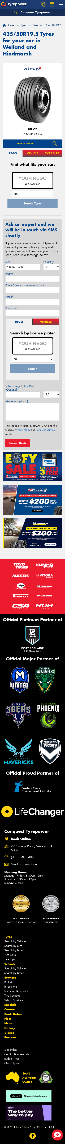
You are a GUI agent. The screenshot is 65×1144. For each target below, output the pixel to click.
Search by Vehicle (15, 941)
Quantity (48, 262)
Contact (9, 1009)
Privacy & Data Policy (24, 1127)
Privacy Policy (22, 430)
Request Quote (18, 443)
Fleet (7, 1019)
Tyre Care (10, 955)
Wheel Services (13, 1000)
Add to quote (25, 143)
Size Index (10, 1050)
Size (7, 262)
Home (8, 25)
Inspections (10, 986)
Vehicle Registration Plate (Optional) (20, 387)
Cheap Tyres (11, 1063)
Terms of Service (45, 430)
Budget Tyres (11, 1059)
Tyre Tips (9, 959)
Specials (10, 1005)
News (8, 1023)
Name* (9, 274)
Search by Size (13, 946)
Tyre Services (12, 995)
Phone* (24, 285)
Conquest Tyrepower (32, 12)
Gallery (9, 1028)
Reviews (10, 1037)
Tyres (8, 937)
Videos (9, 1033)
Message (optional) (16, 401)
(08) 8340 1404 (22, 857)
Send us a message (24, 864)
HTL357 (32, 129)
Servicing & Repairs (16, 991)
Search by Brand (14, 950)
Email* (9, 297)
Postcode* (11, 308)
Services (10, 977)
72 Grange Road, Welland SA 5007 (32, 848)
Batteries (9, 982)
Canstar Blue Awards (16, 1054)
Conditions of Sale (46, 1127)
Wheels (9, 964)
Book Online (13, 1014)
